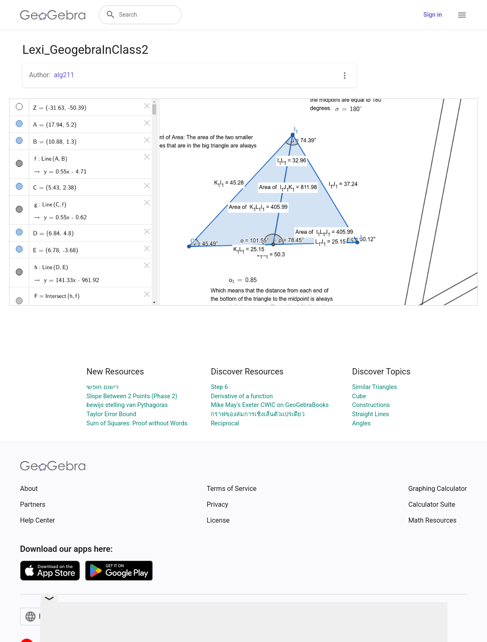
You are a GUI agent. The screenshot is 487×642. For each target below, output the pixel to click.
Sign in (433, 14)
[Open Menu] (462, 15)
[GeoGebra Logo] (53, 15)
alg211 (64, 75)
